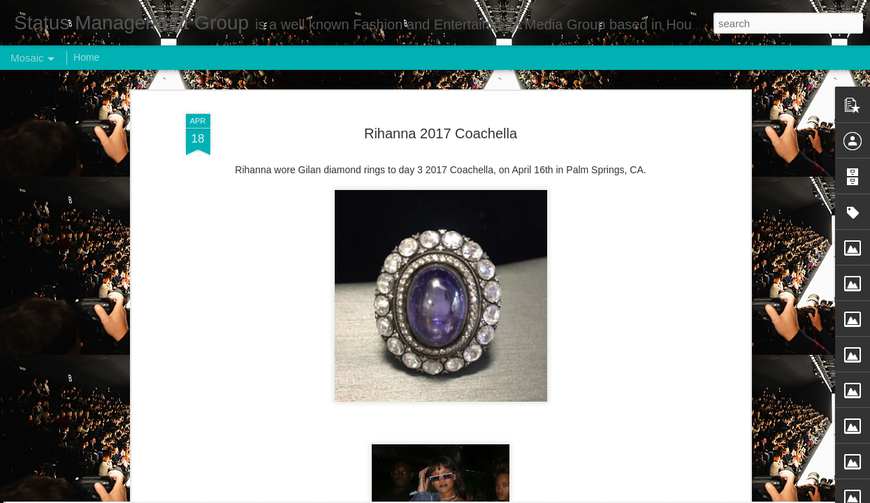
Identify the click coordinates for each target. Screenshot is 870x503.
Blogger (479, 495)
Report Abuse (519, 495)
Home (86, 57)
